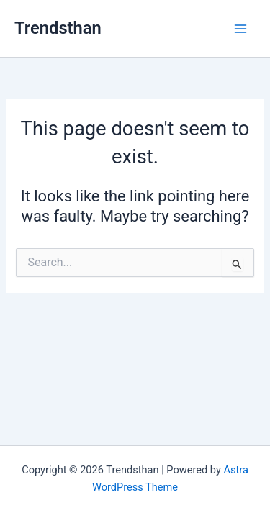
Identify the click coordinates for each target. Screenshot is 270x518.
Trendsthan (58, 28)
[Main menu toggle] (240, 29)
